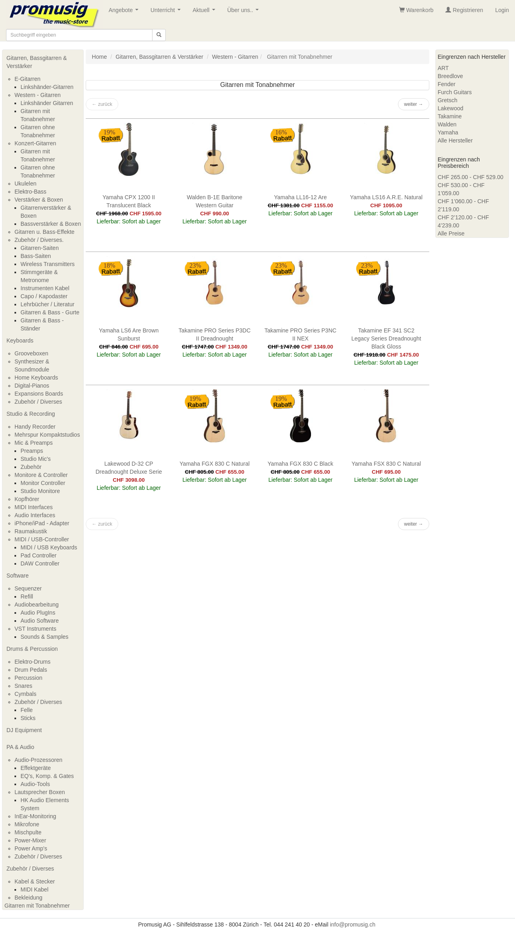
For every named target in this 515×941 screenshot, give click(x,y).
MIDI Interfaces (33, 507)
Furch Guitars (455, 92)
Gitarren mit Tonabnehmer (37, 905)
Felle (27, 710)
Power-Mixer (30, 840)
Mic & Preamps (33, 443)
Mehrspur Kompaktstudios (47, 434)
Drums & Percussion (32, 649)
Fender (446, 84)
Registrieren (464, 10)
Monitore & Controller (41, 475)
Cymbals (25, 694)
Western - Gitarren (37, 95)
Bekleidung (28, 897)
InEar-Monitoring (35, 816)
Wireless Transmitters (48, 264)
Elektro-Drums (32, 661)
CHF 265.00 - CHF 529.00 (470, 177)
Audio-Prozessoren (38, 760)
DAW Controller (40, 563)
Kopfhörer (26, 499)
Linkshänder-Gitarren (47, 87)
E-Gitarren (27, 79)
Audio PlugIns (38, 612)
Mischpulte (27, 832)
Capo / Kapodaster (44, 296)
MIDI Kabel (34, 889)
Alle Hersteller (455, 140)
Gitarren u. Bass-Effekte (44, 232)
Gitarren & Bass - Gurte (50, 312)
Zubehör (31, 467)
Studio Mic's (36, 459)
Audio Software (40, 620)
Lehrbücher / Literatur (47, 304)
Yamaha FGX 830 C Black (300, 463)
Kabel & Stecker (34, 881)
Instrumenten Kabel (45, 288)
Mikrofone (26, 824)
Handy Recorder (35, 426)
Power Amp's (30, 848)
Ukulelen (25, 183)
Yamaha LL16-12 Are (300, 197)
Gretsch (447, 100)
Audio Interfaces (34, 515)
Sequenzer (28, 588)
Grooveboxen (31, 353)
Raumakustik (30, 531)
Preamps (32, 451)
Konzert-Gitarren (35, 143)
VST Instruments (35, 628)
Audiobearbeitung (36, 604)
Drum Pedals (30, 670)
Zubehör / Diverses (38, 401)
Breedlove (450, 76)
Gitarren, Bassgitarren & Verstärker (36, 62)
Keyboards (19, 340)
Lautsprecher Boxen (39, 792)
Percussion (28, 678)
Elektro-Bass (30, 191)
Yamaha (448, 132)
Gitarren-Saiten (40, 248)
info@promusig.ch (352, 924)
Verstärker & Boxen (38, 199)
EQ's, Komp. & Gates (47, 776)
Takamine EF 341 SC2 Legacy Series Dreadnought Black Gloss (386, 338)
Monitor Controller (43, 483)
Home (99, 57)
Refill (27, 596)
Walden (447, 124)
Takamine (450, 116)
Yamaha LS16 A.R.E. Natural (386, 197)
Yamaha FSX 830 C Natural (386, 463)
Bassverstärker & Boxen (51, 224)
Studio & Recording (30, 414)
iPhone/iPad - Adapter (41, 523)
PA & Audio (20, 747)
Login (502, 10)
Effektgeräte (36, 768)
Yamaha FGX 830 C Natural (214, 463)
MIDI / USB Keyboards (49, 547)
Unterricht (166, 12)
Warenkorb (416, 10)
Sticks (28, 718)
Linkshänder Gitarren (47, 103)
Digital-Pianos (31, 385)
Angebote (125, 12)
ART (443, 68)
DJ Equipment (24, 730)
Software (17, 575)
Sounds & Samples (44, 637)
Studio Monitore (40, 491)
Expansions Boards (38, 393)
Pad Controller (39, 555)
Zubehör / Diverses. (39, 240)
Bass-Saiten (36, 256)
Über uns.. (244, 12)
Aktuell (205, 12)
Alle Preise (451, 233)
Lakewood (451, 108)
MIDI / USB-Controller (41, 539)
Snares (23, 686)
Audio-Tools (35, 784)
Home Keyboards (36, 377)
